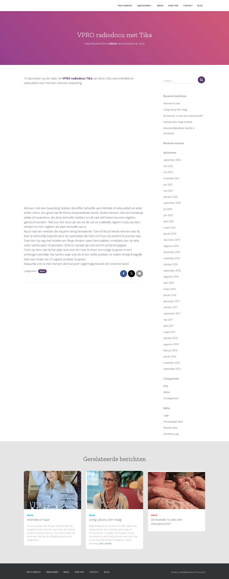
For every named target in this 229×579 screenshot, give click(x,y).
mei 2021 (168, 190)
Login (166, 415)
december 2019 (171, 239)
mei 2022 (168, 172)
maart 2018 (169, 289)
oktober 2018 (170, 264)
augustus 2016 (170, 344)
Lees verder (105, 543)
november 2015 (171, 362)
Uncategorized (170, 398)
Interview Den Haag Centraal (177, 121)
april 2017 (168, 325)
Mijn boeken (144, 5)
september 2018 (172, 270)
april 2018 (168, 282)
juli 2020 (167, 209)
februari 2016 (170, 350)
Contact (188, 5)
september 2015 (172, 368)
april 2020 (168, 221)
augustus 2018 (170, 276)
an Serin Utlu (102, 78)
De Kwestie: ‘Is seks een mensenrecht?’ (183, 115)
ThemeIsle (200, 572)
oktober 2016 (170, 338)
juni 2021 (168, 184)
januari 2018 (169, 295)
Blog (200, 5)
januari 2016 (169, 356)
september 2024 (172, 159)
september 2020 (172, 202)
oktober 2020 (170, 196)
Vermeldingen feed (173, 421)
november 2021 (171, 178)
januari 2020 (169, 233)
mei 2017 (168, 319)
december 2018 (171, 252)
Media (160, 5)
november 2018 (171, 258)
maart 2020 (169, 227)
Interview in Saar (171, 103)
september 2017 (172, 313)
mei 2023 (168, 166)
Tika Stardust (124, 5)
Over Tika (173, 5)
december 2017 (171, 301)
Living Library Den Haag (175, 109)
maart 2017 (169, 332)
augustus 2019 (170, 246)
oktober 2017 (170, 307)
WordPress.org (170, 433)
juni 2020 (168, 215)
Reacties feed (170, 427)
